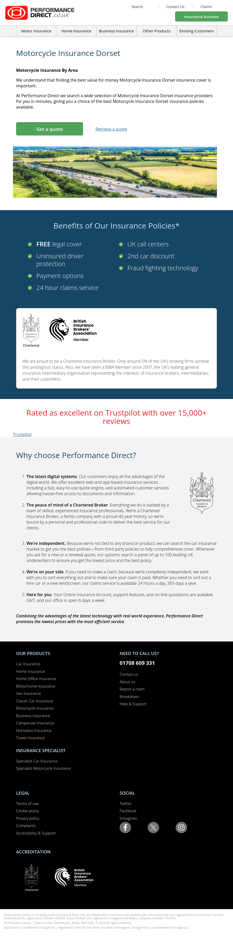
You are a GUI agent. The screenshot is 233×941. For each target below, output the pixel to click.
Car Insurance (28, 663)
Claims (206, 6)
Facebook (128, 810)
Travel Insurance (30, 737)
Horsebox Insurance (33, 730)
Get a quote (49, 129)
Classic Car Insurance (34, 700)
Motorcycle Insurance (35, 708)
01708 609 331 (137, 662)
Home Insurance (30, 671)
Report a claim (132, 689)
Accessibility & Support (36, 833)
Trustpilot (22, 434)
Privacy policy (27, 818)
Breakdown (129, 696)
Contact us (129, 674)
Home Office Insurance (36, 678)
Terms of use (27, 803)
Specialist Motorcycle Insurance (43, 768)
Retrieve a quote (111, 129)
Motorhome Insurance (35, 686)
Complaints (26, 825)
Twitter (126, 803)
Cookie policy (27, 810)
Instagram (128, 818)
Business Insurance (116, 30)
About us (127, 681)
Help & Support (133, 703)
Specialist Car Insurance (37, 761)
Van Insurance (28, 693)
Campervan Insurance (35, 722)
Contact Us (175, 6)
